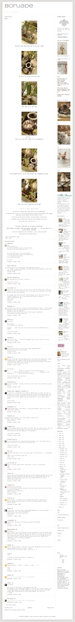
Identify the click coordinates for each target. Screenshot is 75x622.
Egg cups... (66, 266)
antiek (68, 365)
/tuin (58, 365)
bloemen (60, 370)
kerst (63, 388)
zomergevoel (60, 428)
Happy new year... (65, 332)
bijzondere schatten (63, 368)
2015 (60, 437)
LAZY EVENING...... (65, 500)
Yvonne (9, 243)
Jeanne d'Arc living (63, 386)
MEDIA (62, 397)
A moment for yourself (63, 482)
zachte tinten (65, 425)
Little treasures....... (65, 469)
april (61, 464)
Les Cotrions (10, 462)
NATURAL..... (63, 496)
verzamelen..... (61, 416)
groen (65, 381)
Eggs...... (62, 484)
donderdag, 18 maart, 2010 (14, 602)
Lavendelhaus (10, 520)
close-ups (64, 374)
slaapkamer (67, 409)
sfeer (59, 409)
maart (61, 466)
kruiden (68, 393)
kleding (68, 392)
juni (61, 460)
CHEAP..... (62, 494)
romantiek (64, 406)
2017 (60, 433)
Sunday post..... (65, 230)
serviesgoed (67, 407)
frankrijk (59, 377)
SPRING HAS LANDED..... (63, 472)
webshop (59, 421)
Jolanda (9, 337)
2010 (60, 447)
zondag (66, 428)
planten (62, 404)
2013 (60, 441)
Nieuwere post (8, 607)
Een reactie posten (11, 605)
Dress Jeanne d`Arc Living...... (65, 492)
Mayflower (9, 306)
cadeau (59, 374)
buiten (68, 373)
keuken (59, 392)
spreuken (68, 410)
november (62, 450)
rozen (68, 406)
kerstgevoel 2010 (63, 390)
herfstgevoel (66, 382)
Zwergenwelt (10, 406)
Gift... (65, 243)
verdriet (59, 414)
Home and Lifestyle (12, 277)
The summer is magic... (66, 279)
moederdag (68, 397)
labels (58, 394)
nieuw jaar (60, 402)
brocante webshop (62, 373)
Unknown (9, 357)
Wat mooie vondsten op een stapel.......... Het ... (65, 476)
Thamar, (9, 583)
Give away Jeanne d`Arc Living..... (66, 303)
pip (58, 404)
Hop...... (65, 218)
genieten (60, 380)
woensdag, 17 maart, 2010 (14, 494)
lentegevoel (61, 396)
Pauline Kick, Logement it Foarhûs (16, 391)
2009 (60, 507)
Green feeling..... (65, 498)
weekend (68, 421)
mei (61, 462)
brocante (59, 371)
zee (69, 425)
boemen (69, 370)
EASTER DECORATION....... (65, 489)
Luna (58, 397)
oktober (62, 452)
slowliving (59, 410)
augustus (62, 456)
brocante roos (11, 439)
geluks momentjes (63, 378)
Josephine (9, 426)
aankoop (63, 365)
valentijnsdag (67, 413)
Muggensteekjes (11, 529)
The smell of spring (63, 486)
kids (64, 392)
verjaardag (68, 414)
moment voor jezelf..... (63, 400)
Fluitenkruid (10, 382)
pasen (10, 238)
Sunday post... (65, 255)
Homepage (30, 607)
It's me (9, 369)
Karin (8, 451)
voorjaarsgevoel (61, 418)
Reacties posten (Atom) (19, 610)
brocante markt (66, 371)
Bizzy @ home (10, 265)
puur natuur (67, 404)
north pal (9, 498)
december (62, 449)
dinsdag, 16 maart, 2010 (13, 261)
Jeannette (9, 485)
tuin (69, 412)
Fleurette (9, 416)
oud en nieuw (67, 402)
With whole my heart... (66, 291)
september (63, 454)
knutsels (59, 393)
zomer (69, 427)
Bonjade (19, 6)
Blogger (53, 616)
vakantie (59, 413)
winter (58, 422)
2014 (60, 439)
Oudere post (50, 607)
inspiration (67, 385)
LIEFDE (68, 396)
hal (69, 381)
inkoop (58, 385)
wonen (59, 424)
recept (59, 406)
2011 (60, 445)
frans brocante (66, 377)
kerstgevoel (60, 389)
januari (62, 504)
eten (58, 376)
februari (62, 502)
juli (61, 458)
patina (68, 403)
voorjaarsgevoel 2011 (63, 419)
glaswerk (59, 381)
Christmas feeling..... (66, 319)
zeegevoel (59, 427)
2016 (60, 435)
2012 (60, 443)
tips (64, 412)
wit (69, 422)
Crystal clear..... (65, 479)
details (68, 374)
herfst (59, 382)
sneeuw (64, 410)
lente (69, 394)
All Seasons (10, 288)
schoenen (59, 407)
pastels (64, 403)
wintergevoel (65, 422)
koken (64, 393)
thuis (58, 412)
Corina (9, 346)
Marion (9, 319)
